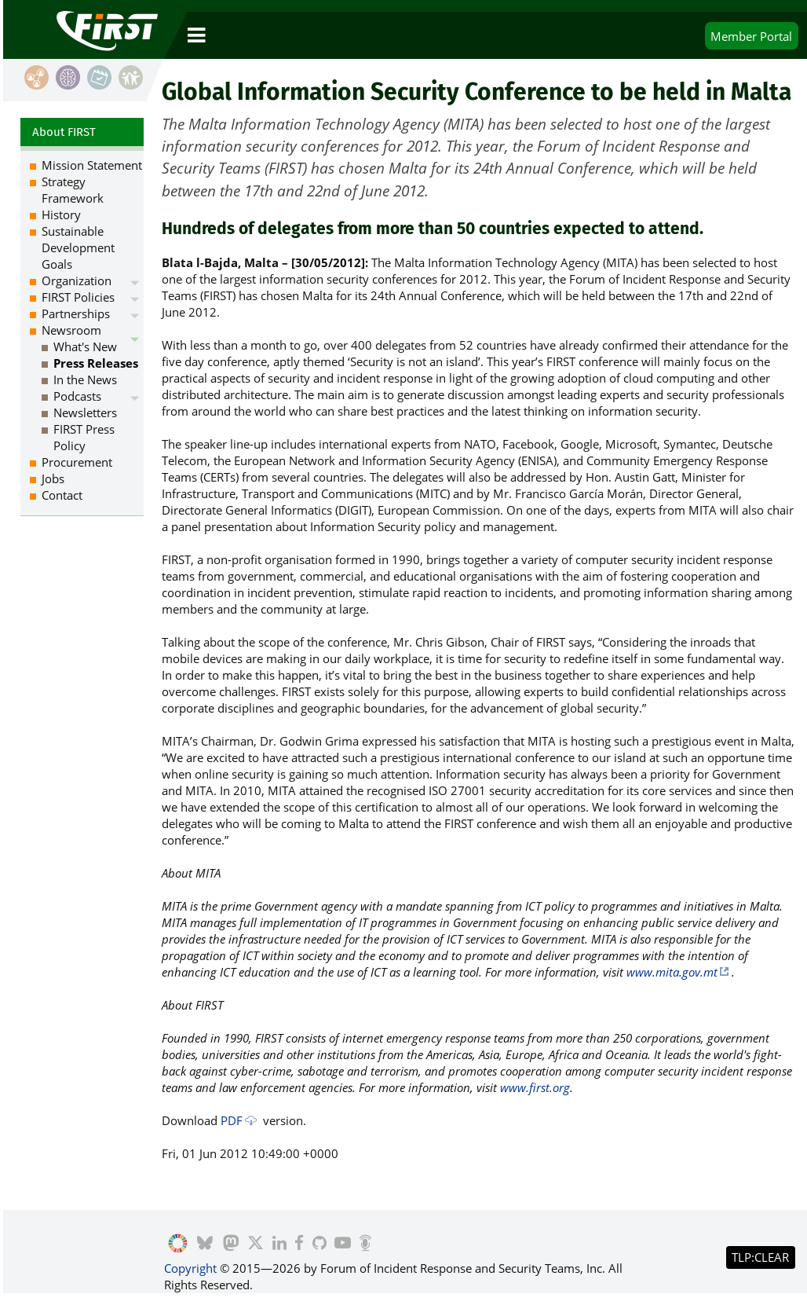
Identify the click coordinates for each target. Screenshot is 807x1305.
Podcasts (77, 396)
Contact (62, 495)
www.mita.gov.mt (672, 972)
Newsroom (71, 330)
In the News (85, 379)
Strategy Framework (73, 190)
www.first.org (535, 1087)
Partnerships (76, 313)
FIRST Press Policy (84, 437)
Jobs (53, 478)
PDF (232, 1120)
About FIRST (64, 132)
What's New (85, 346)
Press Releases (95, 363)
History (61, 214)
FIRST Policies (78, 297)
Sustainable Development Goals (78, 247)
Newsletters (85, 412)
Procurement (77, 462)
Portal (751, 36)
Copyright (190, 1268)
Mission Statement (92, 165)
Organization (76, 280)
